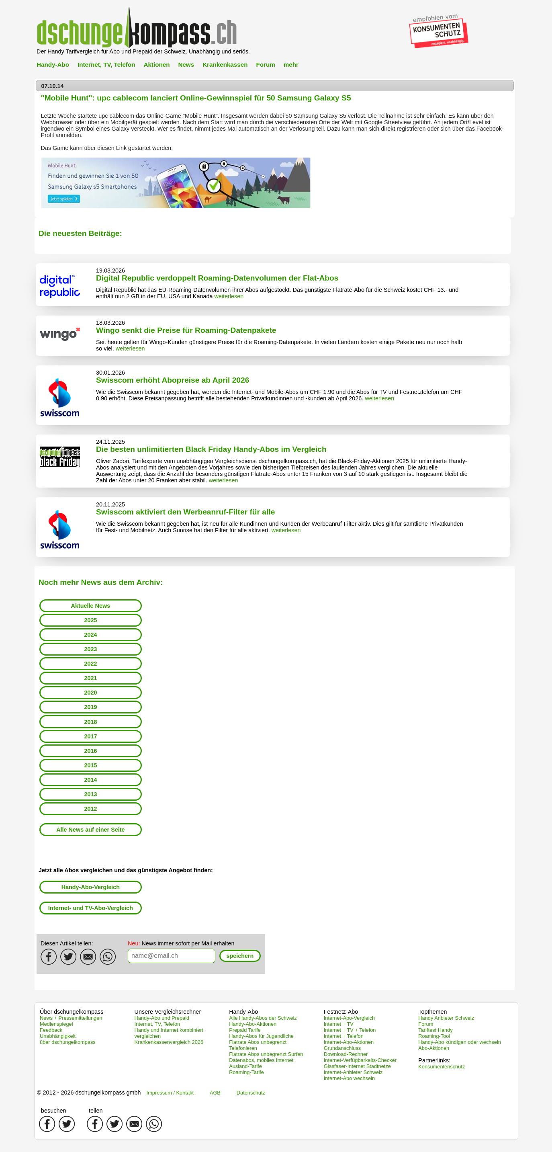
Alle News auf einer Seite (90, 829)
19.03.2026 (110, 270)
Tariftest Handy (435, 1030)
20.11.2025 (110, 504)
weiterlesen (228, 296)
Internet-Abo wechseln (349, 1078)
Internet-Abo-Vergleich (349, 1018)
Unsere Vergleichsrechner (168, 1012)
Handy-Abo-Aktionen (252, 1024)
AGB (215, 1093)
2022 (90, 663)
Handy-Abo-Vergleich (90, 887)
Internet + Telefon (344, 1036)
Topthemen (432, 1012)
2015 (90, 765)
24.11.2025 (110, 442)
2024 (90, 634)
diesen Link (112, 148)
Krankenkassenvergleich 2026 (169, 1042)
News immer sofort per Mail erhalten (181, 943)
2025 (90, 620)
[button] (240, 956)
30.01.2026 (110, 372)
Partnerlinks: (434, 1060)
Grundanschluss (342, 1048)
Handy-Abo (53, 64)
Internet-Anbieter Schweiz (353, 1072)
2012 (90, 809)
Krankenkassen (224, 64)
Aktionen (156, 64)
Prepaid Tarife (245, 1030)
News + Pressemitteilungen (71, 1018)
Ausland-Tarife (245, 1066)
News (186, 64)
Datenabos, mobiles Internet (261, 1060)
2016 (90, 751)
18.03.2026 (110, 323)
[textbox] (171, 956)
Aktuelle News (90, 606)
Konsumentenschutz (441, 1067)
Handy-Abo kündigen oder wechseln (459, 1042)
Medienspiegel (56, 1024)
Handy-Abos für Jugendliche (261, 1036)
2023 (90, 649)
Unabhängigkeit (58, 1036)
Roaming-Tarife (246, 1072)
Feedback (51, 1030)
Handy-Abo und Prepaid (162, 1018)
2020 (90, 692)
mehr (291, 64)
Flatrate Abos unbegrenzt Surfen (266, 1054)
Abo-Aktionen (433, 1048)
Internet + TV (339, 1024)
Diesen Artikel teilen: (67, 943)
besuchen (53, 1110)
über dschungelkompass (68, 1042)
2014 (90, 780)
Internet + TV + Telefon (350, 1030)
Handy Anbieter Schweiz (446, 1018)
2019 (90, 707)
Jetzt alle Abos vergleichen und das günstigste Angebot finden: (126, 870)
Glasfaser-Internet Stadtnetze (357, 1066)
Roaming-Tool (434, 1036)
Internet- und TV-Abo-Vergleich (90, 908)
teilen (95, 1110)
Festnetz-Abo (341, 1012)
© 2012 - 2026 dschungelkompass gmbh (89, 1092)
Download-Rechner (346, 1054)
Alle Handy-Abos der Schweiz (263, 1018)
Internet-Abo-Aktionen (349, 1042)
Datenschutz (251, 1093)
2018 (90, 722)
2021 (90, 678)
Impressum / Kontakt (170, 1093)
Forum (265, 64)
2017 (90, 736)
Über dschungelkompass (71, 1012)
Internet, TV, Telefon (106, 64)
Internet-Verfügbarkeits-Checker (360, 1060)
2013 (90, 794)
